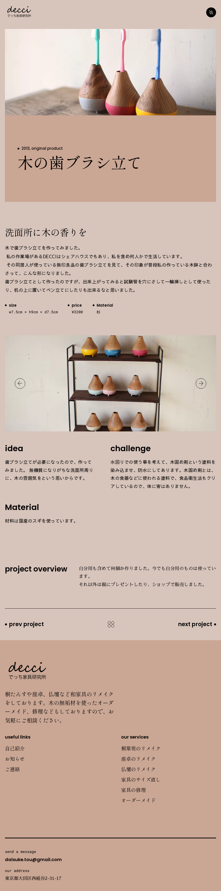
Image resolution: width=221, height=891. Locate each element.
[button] (20, 383)
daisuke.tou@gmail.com (33, 859)
